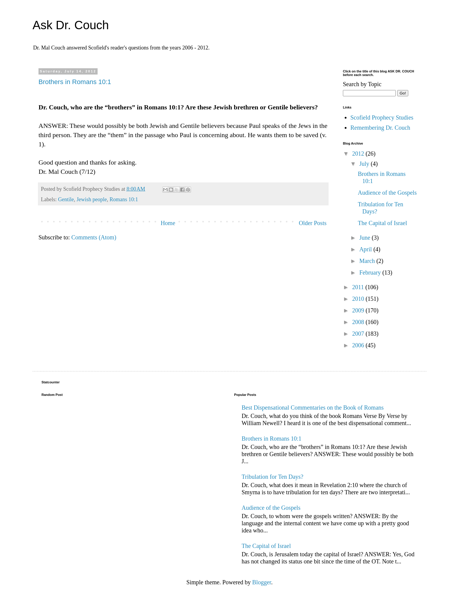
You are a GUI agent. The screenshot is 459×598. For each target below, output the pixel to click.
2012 (359, 153)
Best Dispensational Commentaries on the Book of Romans (313, 407)
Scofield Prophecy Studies (381, 117)
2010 (359, 298)
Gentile (66, 199)
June (365, 237)
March (367, 261)
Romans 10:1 (124, 199)
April (366, 249)
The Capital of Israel (382, 223)
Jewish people (91, 199)
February (370, 272)
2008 (359, 322)
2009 (359, 310)
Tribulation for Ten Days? (273, 476)
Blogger (261, 582)
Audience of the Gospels (387, 192)
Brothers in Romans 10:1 (74, 82)
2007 (359, 333)
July (365, 163)
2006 (359, 345)
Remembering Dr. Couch (380, 127)
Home (168, 223)
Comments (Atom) (93, 237)
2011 (358, 287)
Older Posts (312, 223)
